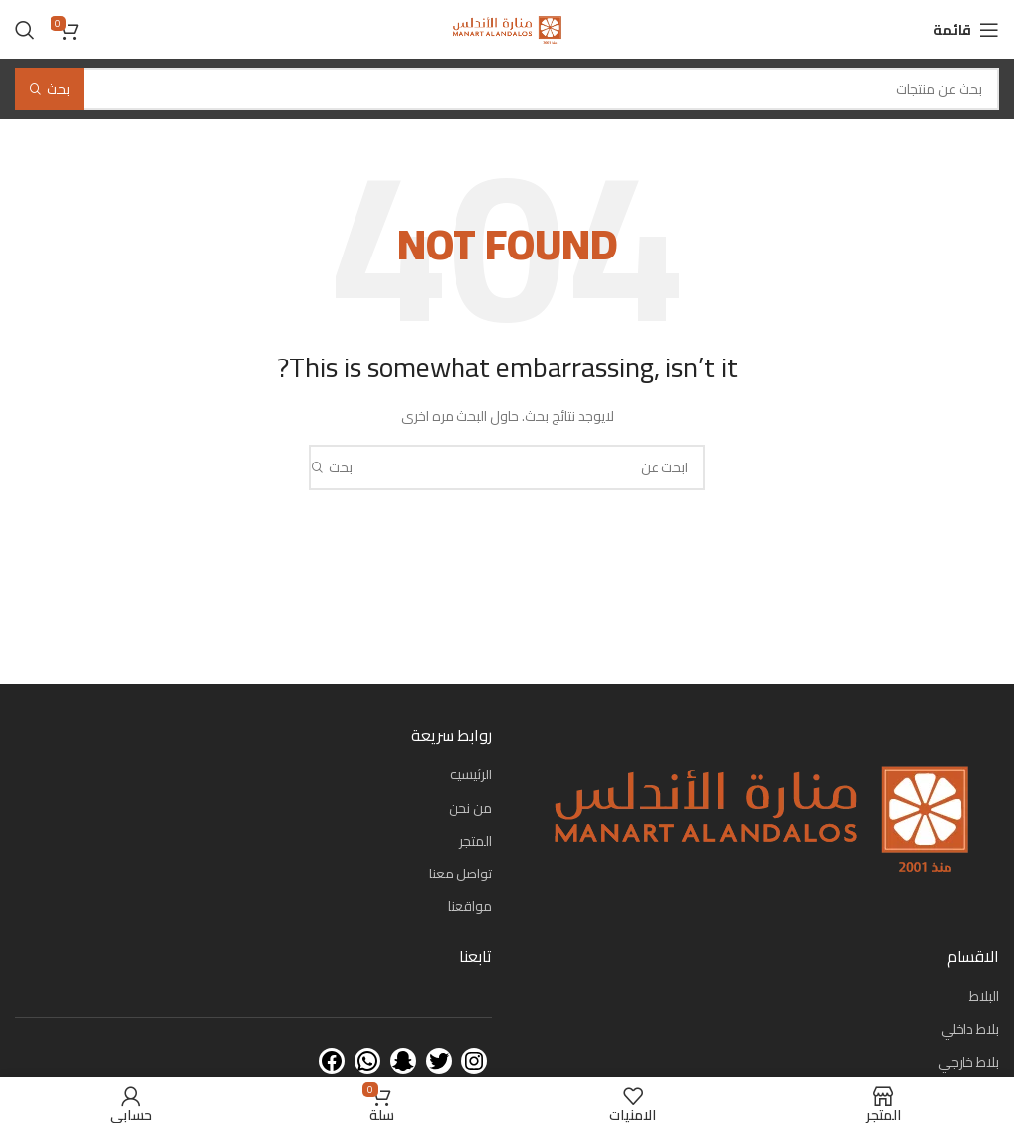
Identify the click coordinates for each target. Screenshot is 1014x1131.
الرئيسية (471, 774)
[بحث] (25, 30)
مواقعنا (470, 906)
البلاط (984, 996)
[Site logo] (506, 29)
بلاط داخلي (970, 1029)
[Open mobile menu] (966, 30)
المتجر (475, 841)
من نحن (470, 808)
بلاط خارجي (968, 1062)
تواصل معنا (460, 873)
